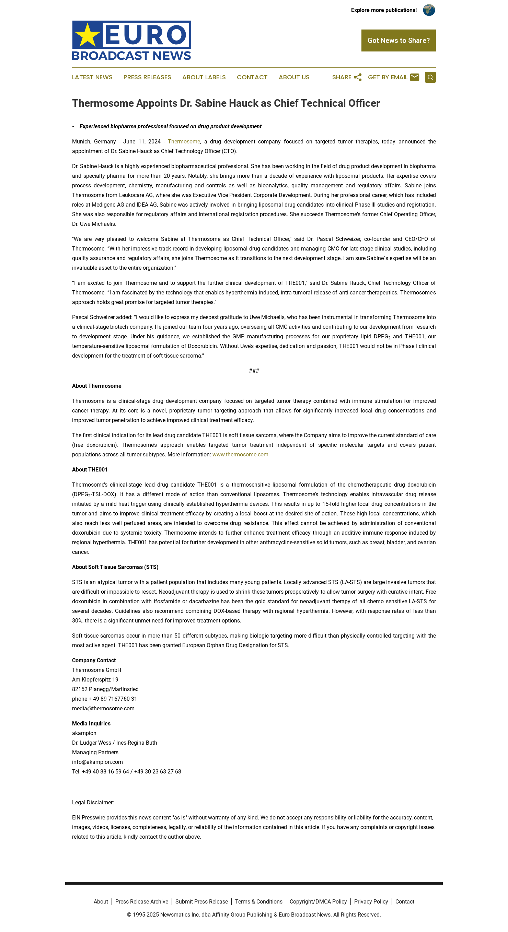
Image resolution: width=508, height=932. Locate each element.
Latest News (92, 77)
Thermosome (184, 141)
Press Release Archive (141, 901)
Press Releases (147, 77)
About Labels (204, 77)
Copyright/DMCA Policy (318, 901)
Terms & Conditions (258, 901)
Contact (252, 77)
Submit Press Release (201, 901)
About (101, 901)
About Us (294, 77)
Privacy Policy (371, 901)
